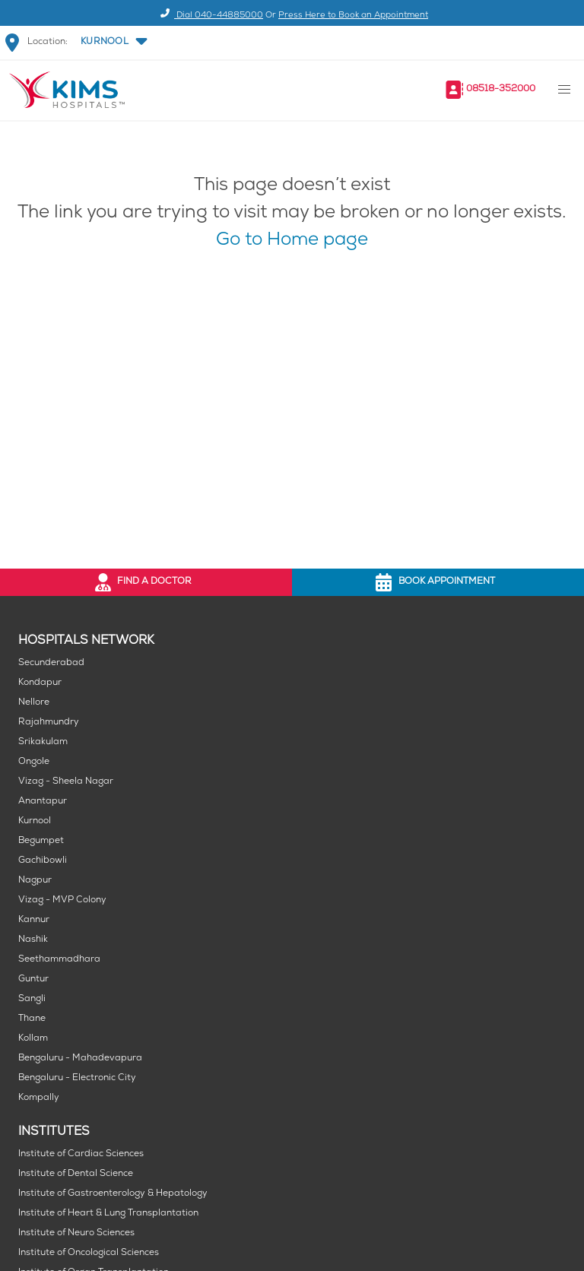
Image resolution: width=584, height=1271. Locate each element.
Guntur (33, 979)
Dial (209, 16)
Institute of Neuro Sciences (76, 1233)
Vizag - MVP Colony (62, 900)
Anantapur (42, 801)
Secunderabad (51, 663)
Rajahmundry (48, 722)
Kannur (33, 920)
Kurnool (34, 821)
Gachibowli (42, 861)
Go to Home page (292, 241)
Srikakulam (43, 742)
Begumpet (41, 841)
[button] (112, 42)
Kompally (38, 1098)
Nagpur (35, 880)
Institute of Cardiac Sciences (81, 1154)
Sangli (32, 999)
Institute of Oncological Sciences (88, 1253)
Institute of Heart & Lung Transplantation (108, 1213)
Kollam (33, 1038)
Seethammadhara (59, 959)
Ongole (33, 762)
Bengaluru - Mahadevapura (80, 1058)
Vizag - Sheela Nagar (65, 782)
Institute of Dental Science (75, 1174)
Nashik (33, 940)
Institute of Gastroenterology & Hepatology (113, 1194)
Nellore (33, 702)
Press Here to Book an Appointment (353, 16)
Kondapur (40, 683)
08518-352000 (500, 89)
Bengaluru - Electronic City (77, 1078)
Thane (32, 1019)
